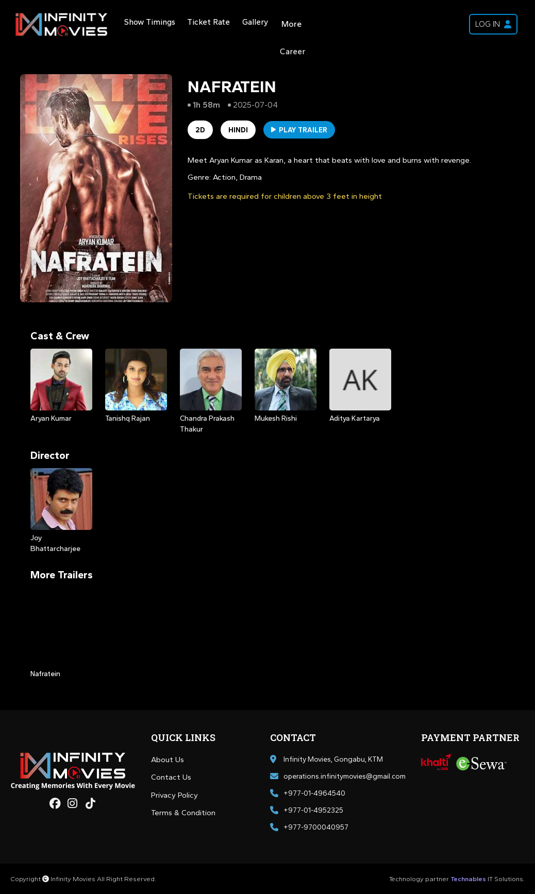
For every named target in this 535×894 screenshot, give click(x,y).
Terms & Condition (183, 812)
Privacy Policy (174, 795)
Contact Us (171, 777)
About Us (167, 759)
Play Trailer (299, 130)
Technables (468, 879)
